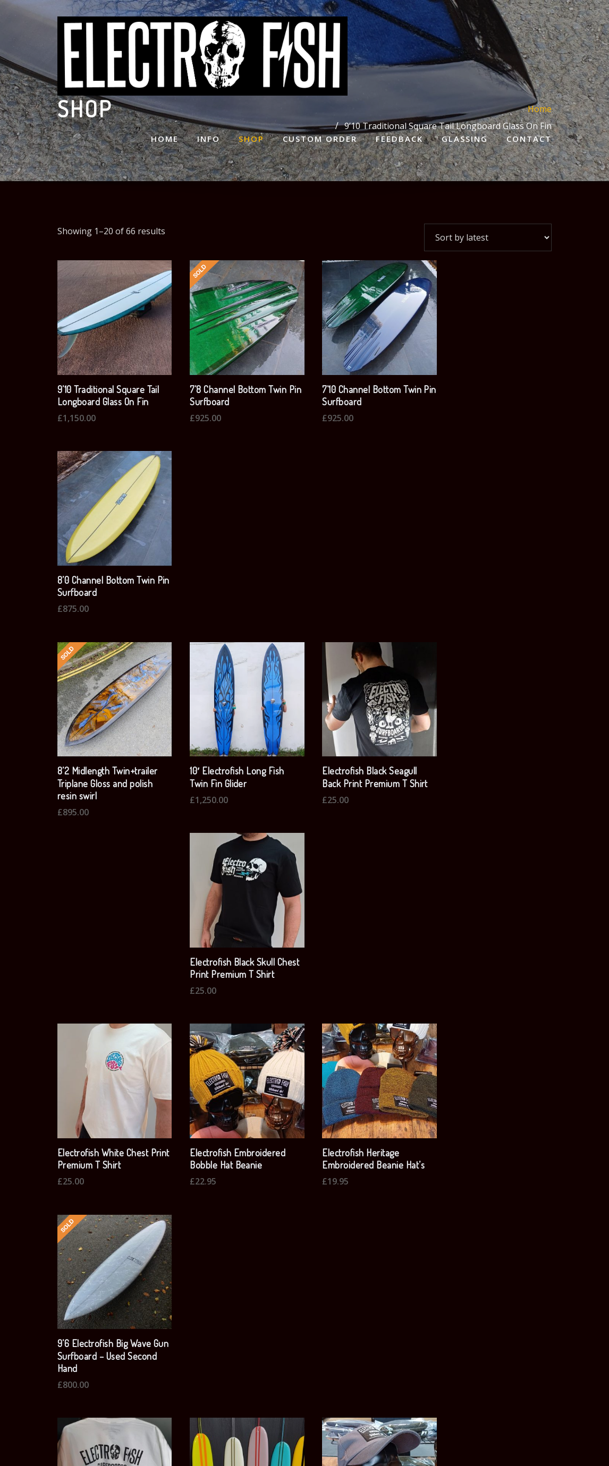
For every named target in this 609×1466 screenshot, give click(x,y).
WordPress (301, 1442)
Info (208, 140)
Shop (251, 140)
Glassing (465, 140)
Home (165, 140)
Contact (529, 140)
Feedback (399, 140)
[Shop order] (488, 237)
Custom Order (320, 140)
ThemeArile (431, 1442)
